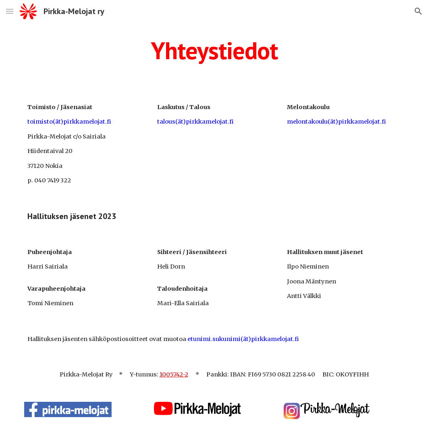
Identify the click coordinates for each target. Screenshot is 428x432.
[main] (214, 50)
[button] (9, 11)
